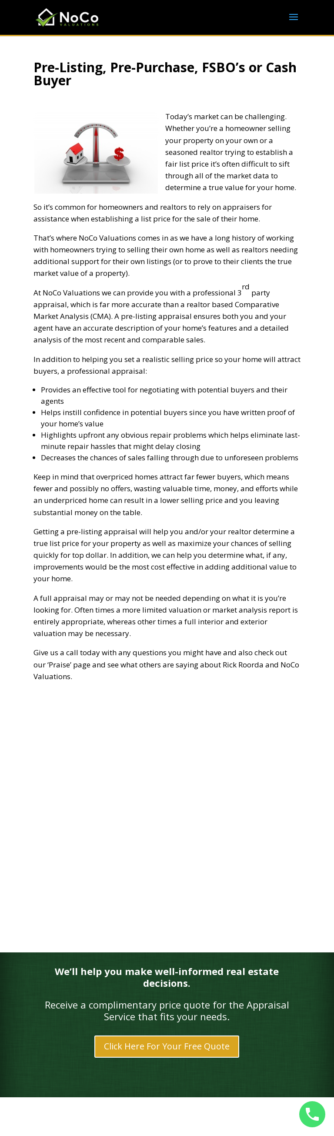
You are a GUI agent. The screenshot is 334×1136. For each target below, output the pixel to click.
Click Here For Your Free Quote (167, 1046)
